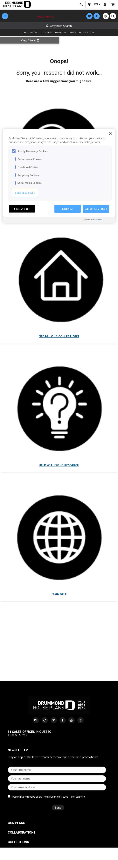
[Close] (110, 133)
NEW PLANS (60, 32)
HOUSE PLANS (30, 32)
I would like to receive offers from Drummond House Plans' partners (48, 796)
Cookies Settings (25, 192)
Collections (18, 842)
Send (57, 807)
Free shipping (46, 16)
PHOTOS (72, 32)
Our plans (16, 823)
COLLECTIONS (46, 32)
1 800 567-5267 (17, 735)
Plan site (59, 590)
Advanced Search (59, 26)
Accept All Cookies (96, 208)
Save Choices (22, 208)
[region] (59, 176)
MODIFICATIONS (86, 32)
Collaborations (21, 832)
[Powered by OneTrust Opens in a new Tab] (98, 220)
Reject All (67, 208)
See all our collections (59, 334)
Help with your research (59, 462)
